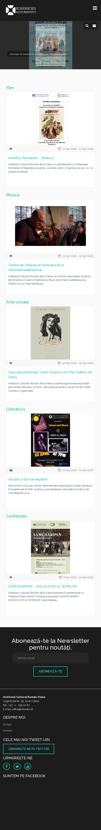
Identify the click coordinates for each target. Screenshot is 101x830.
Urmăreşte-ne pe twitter (28, 749)
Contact (7, 730)
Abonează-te (50, 671)
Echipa (7, 724)
